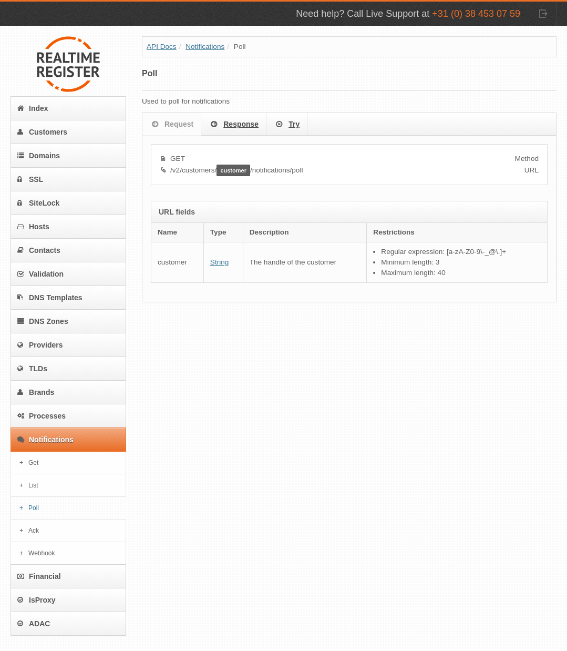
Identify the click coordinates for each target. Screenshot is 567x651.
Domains (38, 155)
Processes (41, 416)
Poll (33, 508)
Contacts (38, 250)
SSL (30, 179)
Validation (40, 274)
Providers (40, 345)
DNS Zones (42, 321)
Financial (39, 576)
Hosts (33, 226)
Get (33, 462)
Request (171, 124)
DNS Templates (50, 297)
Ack (33, 530)
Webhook (41, 553)
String (219, 262)
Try (287, 124)
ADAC (33, 623)
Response (234, 124)
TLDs (32, 368)
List (33, 485)
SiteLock (38, 203)
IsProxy (36, 600)
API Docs (162, 46)
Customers (42, 132)
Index (32, 108)
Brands (35, 392)
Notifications (45, 439)
